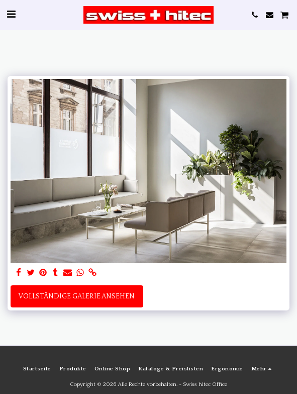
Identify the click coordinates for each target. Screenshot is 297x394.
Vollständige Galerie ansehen (77, 296)
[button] (11, 15)
